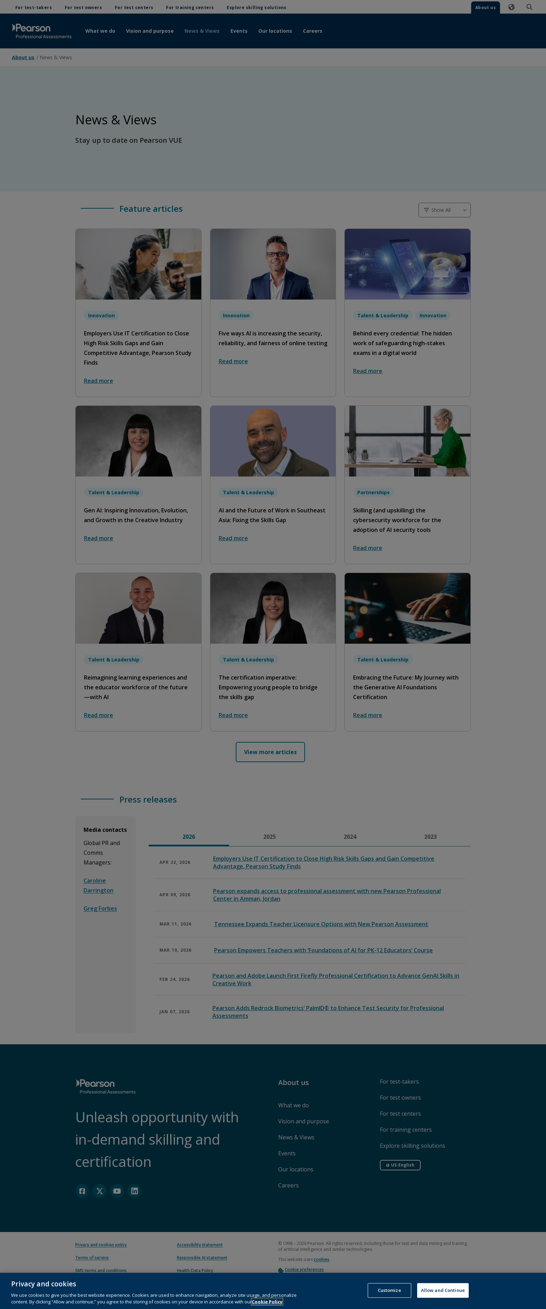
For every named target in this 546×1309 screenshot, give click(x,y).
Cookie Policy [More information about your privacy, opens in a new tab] (267, 1303)
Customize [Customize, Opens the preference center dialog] (389, 1291)
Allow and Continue (443, 1291)
